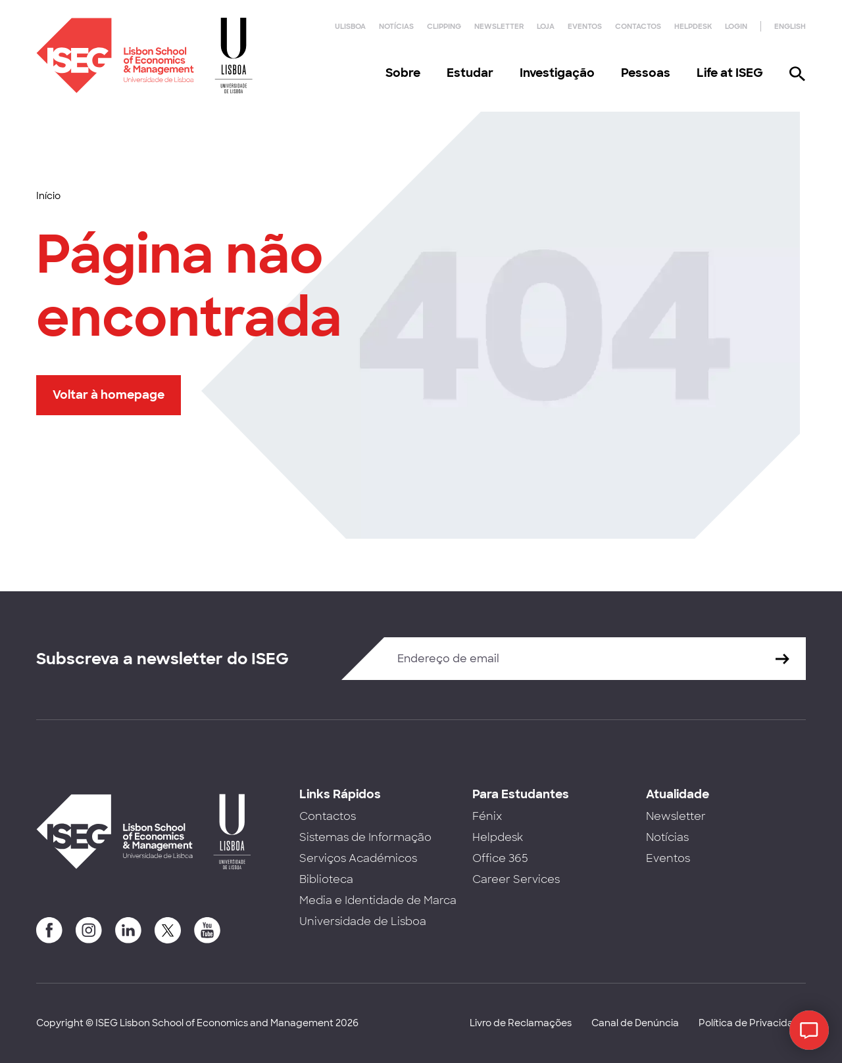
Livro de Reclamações (521, 1023)
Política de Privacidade (752, 1023)
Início (48, 196)
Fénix (487, 816)
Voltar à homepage (108, 395)
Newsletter (499, 26)
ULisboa (350, 26)
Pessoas (645, 73)
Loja (546, 26)
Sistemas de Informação (365, 837)
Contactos (638, 26)
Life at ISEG (730, 73)
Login (736, 26)
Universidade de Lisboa (362, 921)
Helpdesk (693, 26)
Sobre (402, 73)
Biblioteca (326, 879)
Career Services (516, 879)
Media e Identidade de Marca (378, 900)
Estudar (470, 73)
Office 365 (500, 858)
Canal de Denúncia (635, 1023)
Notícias (396, 26)
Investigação (557, 73)
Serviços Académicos (358, 858)
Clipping (444, 26)
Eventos (585, 26)
